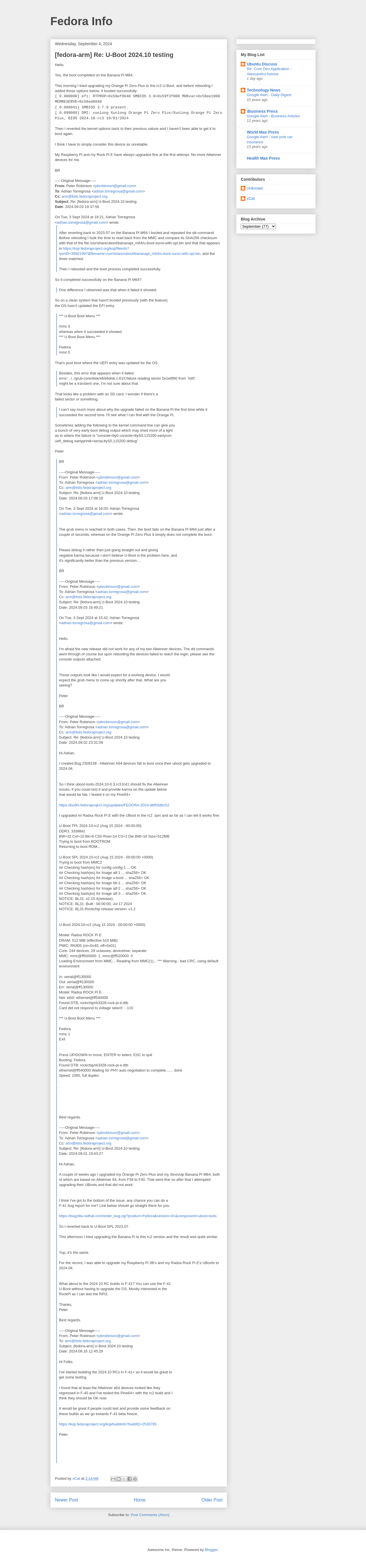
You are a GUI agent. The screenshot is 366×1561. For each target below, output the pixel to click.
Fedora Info (81, 21)
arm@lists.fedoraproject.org (85, 196)
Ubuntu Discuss (262, 64)
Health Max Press (263, 158)
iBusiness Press (262, 111)
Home (140, 1499)
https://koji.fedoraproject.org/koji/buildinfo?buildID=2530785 (107, 1424)
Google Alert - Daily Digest (269, 95)
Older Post (211, 1499)
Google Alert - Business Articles (273, 116)
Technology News (264, 90)
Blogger (211, 1550)
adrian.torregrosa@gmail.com (118, 191)
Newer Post (66, 1499)
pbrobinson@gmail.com (114, 186)
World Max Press (263, 132)
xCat (250, 198)
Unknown (254, 188)
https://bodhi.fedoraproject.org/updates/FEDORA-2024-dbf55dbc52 (114, 805)
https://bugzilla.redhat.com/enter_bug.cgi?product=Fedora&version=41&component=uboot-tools (137, 1216)
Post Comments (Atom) (150, 1515)
